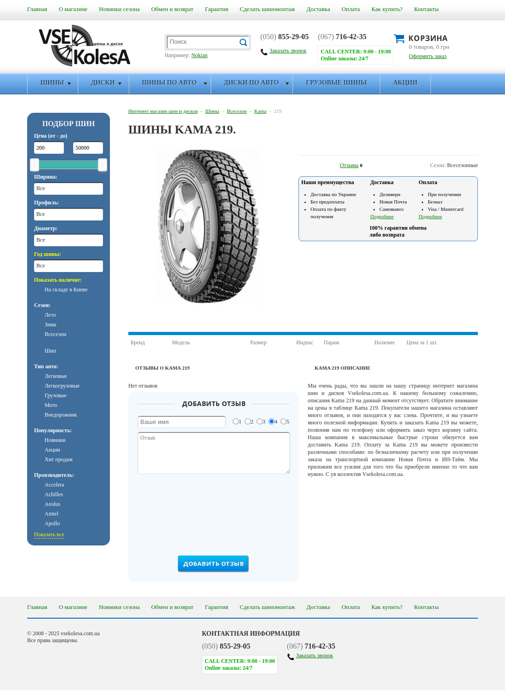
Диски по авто (251, 82)
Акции (405, 82)
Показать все (49, 534)
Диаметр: (45, 228)
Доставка (318, 9)
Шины (52, 82)
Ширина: (45, 177)
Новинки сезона (119, 9)
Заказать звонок (314, 655)
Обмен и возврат (172, 9)
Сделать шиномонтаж (267, 9)
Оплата (351, 9)
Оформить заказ (428, 56)
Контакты (426, 9)
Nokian (199, 55)
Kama (260, 111)
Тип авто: (46, 366)
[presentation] (214, 513)
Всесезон (237, 111)
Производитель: (54, 475)
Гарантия (216, 9)
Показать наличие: (58, 280)
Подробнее (382, 216)
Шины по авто (169, 82)
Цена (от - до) (50, 136)
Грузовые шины (336, 82)
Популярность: (53, 430)
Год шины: (47, 254)
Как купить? (387, 9)
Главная (37, 9)
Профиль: (46, 202)
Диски (103, 82)
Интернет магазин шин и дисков (163, 111)
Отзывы (349, 165)
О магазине (73, 9)
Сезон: (42, 305)
